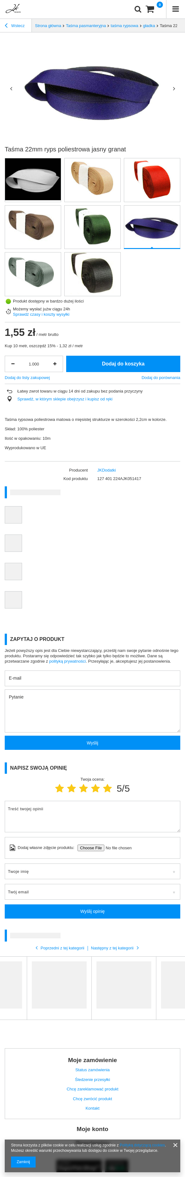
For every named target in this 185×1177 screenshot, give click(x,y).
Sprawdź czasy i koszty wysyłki (41, 314)
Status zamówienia (92, 1069)
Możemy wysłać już (30, 309)
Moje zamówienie (92, 1060)
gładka (149, 25)
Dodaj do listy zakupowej (27, 377)
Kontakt (92, 1108)
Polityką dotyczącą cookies (142, 1145)
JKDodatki (106, 470)
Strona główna (48, 25)
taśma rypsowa (124, 25)
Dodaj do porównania (161, 377)
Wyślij (92, 742)
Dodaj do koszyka (123, 363)
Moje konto (92, 1129)
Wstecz (15, 26)
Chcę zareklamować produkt (92, 1089)
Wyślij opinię (92, 911)
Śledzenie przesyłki (92, 1079)
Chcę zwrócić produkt (92, 1098)
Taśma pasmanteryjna (86, 25)
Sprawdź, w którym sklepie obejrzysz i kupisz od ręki (65, 399)
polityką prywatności (67, 661)
